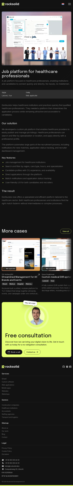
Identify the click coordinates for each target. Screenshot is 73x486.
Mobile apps (6, 388)
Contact (4, 437)
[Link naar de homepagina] (10, 4)
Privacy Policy (7, 448)
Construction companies (10, 405)
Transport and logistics (10, 417)
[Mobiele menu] (69, 4)
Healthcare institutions (9, 408)
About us (5, 428)
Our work (5, 431)
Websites (5, 391)
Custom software (8, 382)
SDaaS (4, 379)
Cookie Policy (7, 451)
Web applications (8, 385)
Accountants (6, 411)
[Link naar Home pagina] (10, 366)
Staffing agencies (8, 414)
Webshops (6, 394)
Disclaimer (5, 454)
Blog (3, 434)
